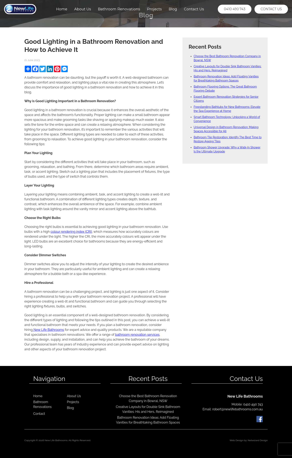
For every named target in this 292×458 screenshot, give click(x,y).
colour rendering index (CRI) (71, 232)
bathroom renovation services (137, 335)
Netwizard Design (258, 440)
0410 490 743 (234, 9)
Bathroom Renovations (119, 9)
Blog (173, 9)
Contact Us (194, 9)
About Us (82, 9)
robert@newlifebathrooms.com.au (237, 409)
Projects (154, 9)
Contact (39, 414)
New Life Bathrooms (48, 330)
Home (61, 9)
